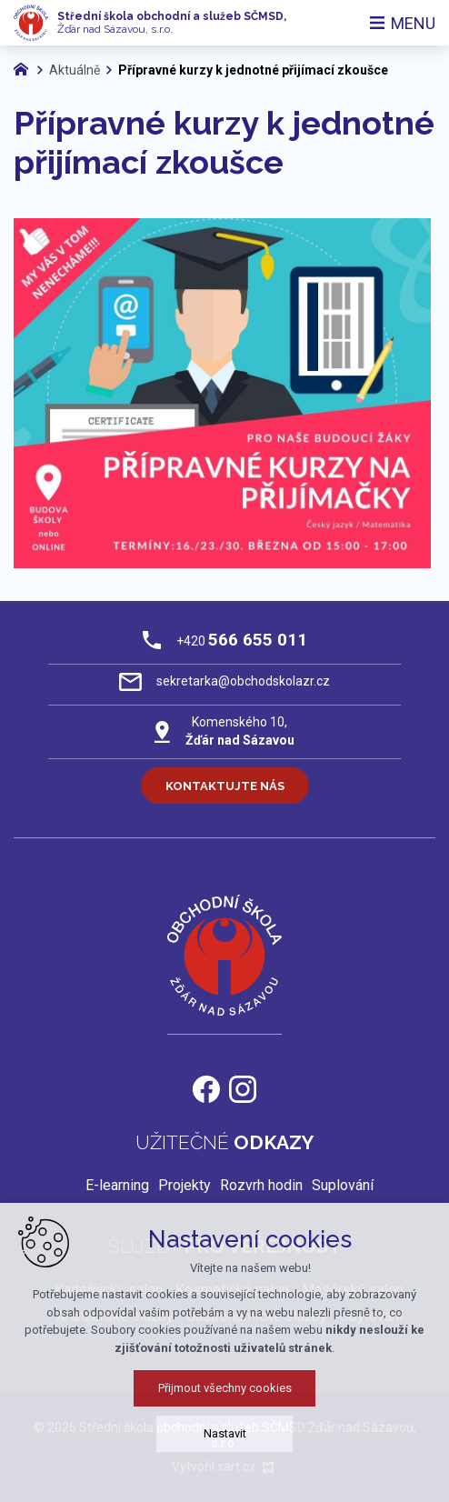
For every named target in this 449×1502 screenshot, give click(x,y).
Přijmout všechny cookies (225, 1388)
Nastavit (225, 1433)
